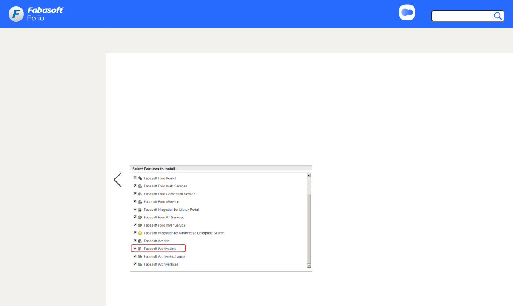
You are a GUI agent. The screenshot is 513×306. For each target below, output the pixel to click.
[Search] (466, 17)
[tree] (53, 74)
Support (436, 5)
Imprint (469, 5)
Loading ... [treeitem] (29, 64)
